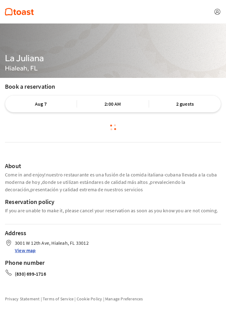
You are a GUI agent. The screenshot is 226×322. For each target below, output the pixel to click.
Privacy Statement (22, 299)
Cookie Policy (89, 299)
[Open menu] (217, 11)
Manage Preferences (124, 299)
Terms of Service (58, 299)
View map (25, 250)
